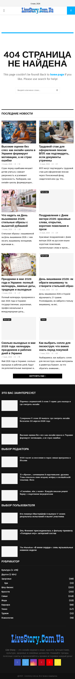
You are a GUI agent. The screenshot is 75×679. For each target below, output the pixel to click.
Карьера (5, 605)
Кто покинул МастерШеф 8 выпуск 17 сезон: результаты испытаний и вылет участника (42, 515)
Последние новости (17, 113)
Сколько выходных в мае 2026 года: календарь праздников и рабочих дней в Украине (18, 348)
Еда (6, 583)
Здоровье (6, 579)
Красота (5, 591)
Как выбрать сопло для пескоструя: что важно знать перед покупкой (55, 346)
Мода (6, 192)
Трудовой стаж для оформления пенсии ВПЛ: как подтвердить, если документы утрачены (54, 153)
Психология (7, 618)
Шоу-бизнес (7, 587)
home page (57, 74)
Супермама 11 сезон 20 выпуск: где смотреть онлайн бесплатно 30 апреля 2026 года (45, 419)
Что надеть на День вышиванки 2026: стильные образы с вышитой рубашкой (14, 220)
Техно (43, 319)
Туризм (4, 613)
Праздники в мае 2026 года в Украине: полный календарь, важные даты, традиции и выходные (18, 284)
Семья (6, 123)
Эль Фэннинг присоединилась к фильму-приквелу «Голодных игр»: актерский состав (46, 532)
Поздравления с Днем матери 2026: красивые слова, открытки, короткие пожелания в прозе (55, 222)
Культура (44, 192)
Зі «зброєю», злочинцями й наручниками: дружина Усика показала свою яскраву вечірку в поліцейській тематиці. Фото (45, 477)
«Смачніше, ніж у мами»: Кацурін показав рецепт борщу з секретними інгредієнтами (44, 492)
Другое (44, 123)
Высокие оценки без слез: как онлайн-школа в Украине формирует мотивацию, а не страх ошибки (18, 153)
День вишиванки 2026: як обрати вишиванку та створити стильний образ (56, 282)
